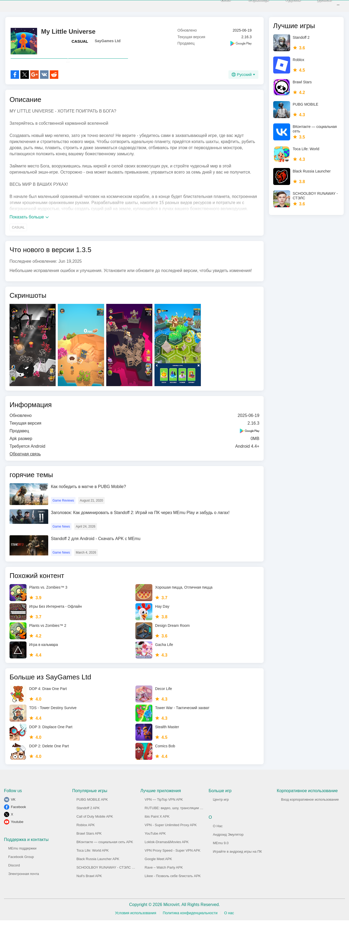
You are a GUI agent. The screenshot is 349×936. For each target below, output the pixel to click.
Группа (286, 8)
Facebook (18, 823)
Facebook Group (21, 872)
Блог (219, 8)
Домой (318, 8)
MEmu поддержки (22, 864)
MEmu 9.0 (220, 859)
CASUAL (80, 45)
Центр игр (221, 815)
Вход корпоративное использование (310, 815)
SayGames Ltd (108, 45)
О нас (229, 928)
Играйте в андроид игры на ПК (237, 867)
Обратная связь (25, 469)
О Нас (218, 842)
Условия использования (135, 928)
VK (13, 815)
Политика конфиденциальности (190, 928)
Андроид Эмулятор (228, 850)
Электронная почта (23, 889)
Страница (251, 8)
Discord (14, 881)
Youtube (17, 837)
